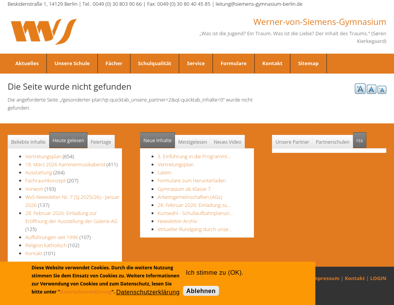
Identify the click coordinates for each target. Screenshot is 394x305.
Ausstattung (38, 172)
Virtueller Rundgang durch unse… (195, 229)
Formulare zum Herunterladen (192, 180)
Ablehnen (201, 291)
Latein (164, 172)
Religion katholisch (46, 245)
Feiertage (101, 142)
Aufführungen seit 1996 (51, 237)
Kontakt (272, 63)
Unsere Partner (292, 142)
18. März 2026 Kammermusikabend (65, 164)
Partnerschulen (332, 142)
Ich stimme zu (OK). (215, 272)
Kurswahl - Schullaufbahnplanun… (195, 213)
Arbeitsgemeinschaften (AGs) (190, 196)
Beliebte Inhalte (28, 142)
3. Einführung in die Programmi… (194, 156)
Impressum (326, 278)
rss (361, 138)
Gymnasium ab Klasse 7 (184, 188)
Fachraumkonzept (45, 180)
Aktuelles (27, 63)
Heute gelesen (68, 140)
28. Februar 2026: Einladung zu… (194, 205)
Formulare (234, 63)
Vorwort (34, 188)
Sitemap (308, 63)
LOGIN (378, 278)
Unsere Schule (72, 63)
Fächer (114, 63)
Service (195, 63)
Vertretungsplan (43, 156)
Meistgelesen (192, 142)
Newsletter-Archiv (177, 221)
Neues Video (227, 142)
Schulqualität (154, 63)
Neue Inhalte (157, 140)
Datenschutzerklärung (85, 292)
